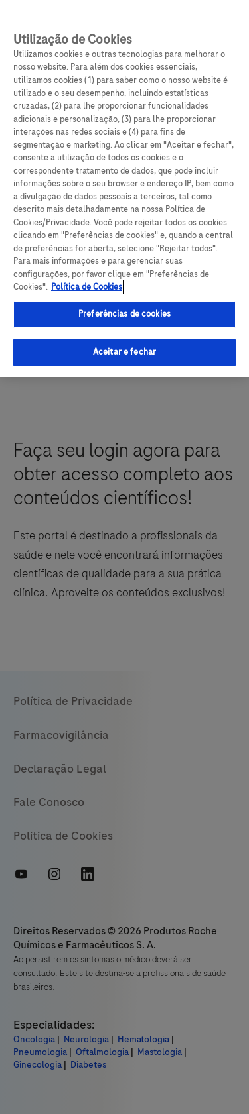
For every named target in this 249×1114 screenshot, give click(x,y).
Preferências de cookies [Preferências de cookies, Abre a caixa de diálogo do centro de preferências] (124, 314)
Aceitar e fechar (124, 352)
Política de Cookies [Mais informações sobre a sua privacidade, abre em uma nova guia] (86, 287)
